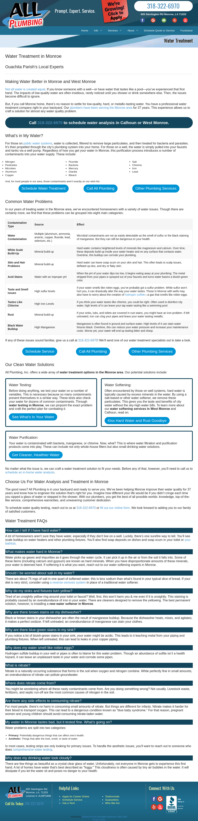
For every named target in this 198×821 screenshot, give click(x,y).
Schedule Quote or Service (159, 30)
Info (96, 30)
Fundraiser (186, 30)
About (130, 30)
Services (113, 30)
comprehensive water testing (32, 749)
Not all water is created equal (25, 89)
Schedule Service (39, 351)
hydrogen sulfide (135, 294)
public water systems (37, 143)
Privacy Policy (99, 820)
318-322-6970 (163, 5)
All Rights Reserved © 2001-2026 (112, 817)
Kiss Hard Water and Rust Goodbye (137, 421)
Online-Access (90, 816)
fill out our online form (115, 507)
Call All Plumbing (100, 188)
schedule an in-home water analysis (29, 472)
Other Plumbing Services (155, 188)
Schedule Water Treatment (44, 188)
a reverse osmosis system (68, 582)
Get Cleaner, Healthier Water (36, 455)
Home (84, 30)
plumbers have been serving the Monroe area (101, 107)
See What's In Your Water (33, 417)
